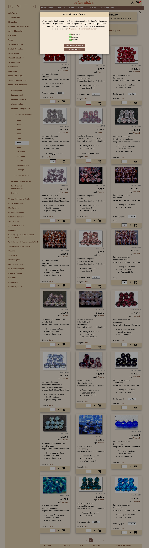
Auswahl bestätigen (74, 49)
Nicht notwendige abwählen (74, 45)
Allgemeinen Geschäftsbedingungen (83, 29)
